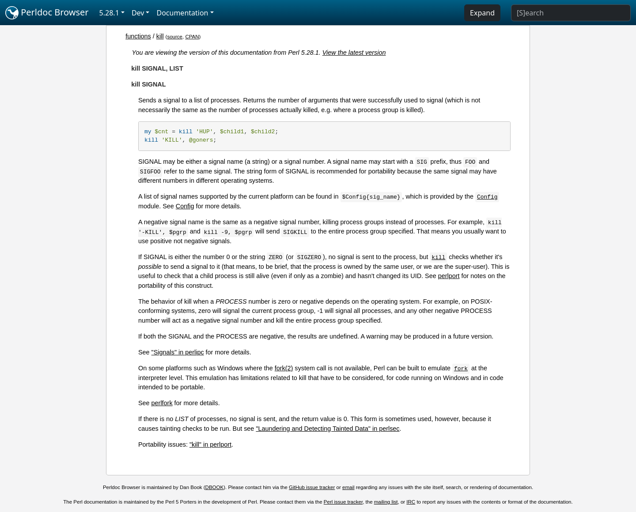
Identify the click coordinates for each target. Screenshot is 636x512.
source (174, 36)
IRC (410, 501)
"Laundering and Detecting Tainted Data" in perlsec (327, 428)
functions (138, 36)
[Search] (571, 12)
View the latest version (354, 52)
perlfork (162, 403)
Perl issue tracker (343, 501)
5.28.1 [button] (109, 13)
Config (185, 206)
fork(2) (284, 368)
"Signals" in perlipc (177, 352)
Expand (482, 13)
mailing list (386, 501)
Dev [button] (138, 13)
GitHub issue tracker (312, 487)
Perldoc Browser (47, 12)
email (348, 487)
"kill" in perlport (210, 444)
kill (160, 36)
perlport (449, 275)
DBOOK (214, 487)
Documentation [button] (182, 13)
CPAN (192, 36)
